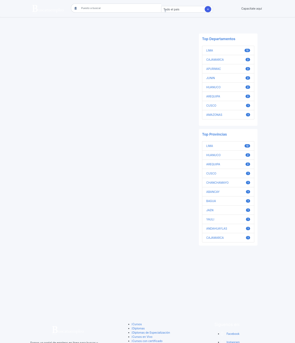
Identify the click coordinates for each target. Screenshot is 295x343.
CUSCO (228, 105)
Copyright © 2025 (148, 336)
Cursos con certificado (147, 291)
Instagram (230, 292)
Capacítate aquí (251, 8)
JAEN (228, 210)
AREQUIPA (228, 96)
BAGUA (228, 201)
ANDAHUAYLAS (228, 228)
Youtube (229, 309)
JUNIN (228, 78)
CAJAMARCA (228, 59)
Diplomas (138, 279)
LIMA (228, 50)
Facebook (230, 284)
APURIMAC (228, 69)
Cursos (136, 275)
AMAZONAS (228, 115)
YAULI (228, 219)
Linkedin (229, 301)
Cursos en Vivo (141, 287)
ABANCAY (228, 192)
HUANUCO (228, 87)
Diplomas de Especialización (150, 283)
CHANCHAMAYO (228, 182)
